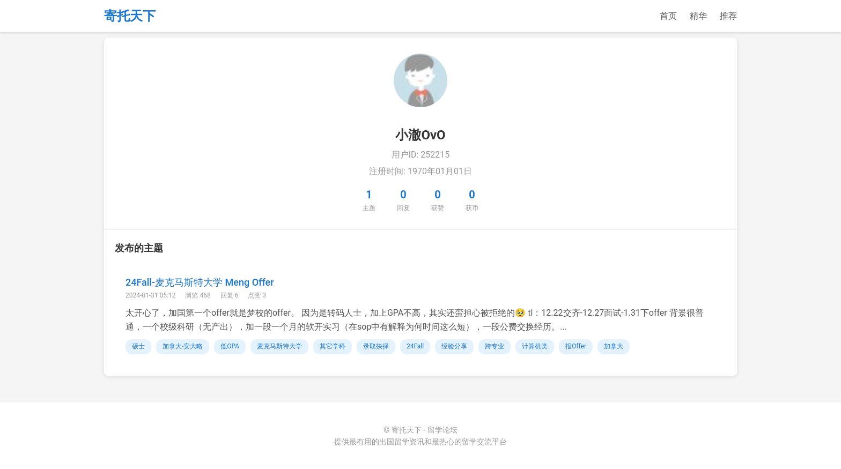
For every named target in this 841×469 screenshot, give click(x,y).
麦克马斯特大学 (279, 346)
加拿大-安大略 (183, 346)
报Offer (575, 346)
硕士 (138, 346)
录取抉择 (376, 346)
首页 (668, 16)
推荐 (728, 16)
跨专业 (494, 346)
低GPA (229, 346)
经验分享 (454, 346)
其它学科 (332, 346)
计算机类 (535, 346)
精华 (698, 16)
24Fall (415, 346)
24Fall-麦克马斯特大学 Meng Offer (200, 282)
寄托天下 (130, 16)
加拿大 (613, 346)
